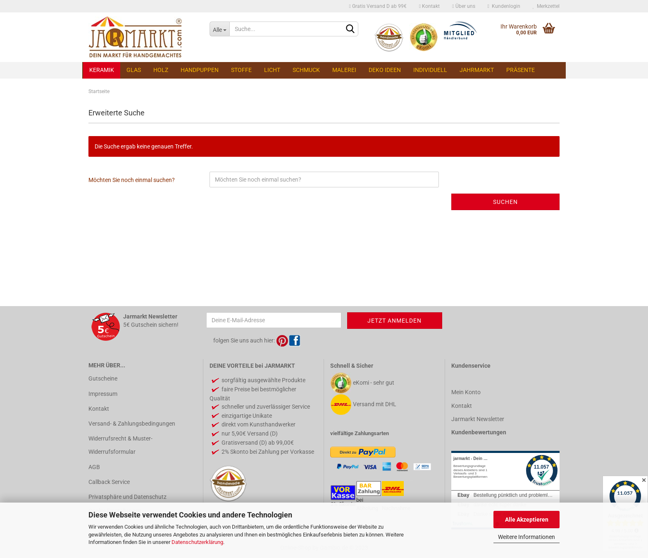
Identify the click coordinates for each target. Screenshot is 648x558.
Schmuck (306, 70)
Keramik (101, 70)
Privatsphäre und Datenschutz (127, 496)
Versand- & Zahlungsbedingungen (131, 423)
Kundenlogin (504, 6)
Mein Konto (466, 392)
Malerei (344, 70)
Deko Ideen (385, 70)
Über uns (463, 6)
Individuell (430, 70)
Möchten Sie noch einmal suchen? (131, 180)
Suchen (505, 202)
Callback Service (109, 482)
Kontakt (429, 6)
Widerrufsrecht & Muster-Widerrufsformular (120, 445)
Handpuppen (200, 70)
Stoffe (241, 70)
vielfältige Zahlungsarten (359, 433)
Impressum (102, 393)
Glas (133, 70)
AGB (94, 467)
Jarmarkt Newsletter (477, 419)
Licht (272, 70)
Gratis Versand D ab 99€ (377, 6)
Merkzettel (546, 6)
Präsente (520, 70)
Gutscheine (102, 378)
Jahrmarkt (477, 70)
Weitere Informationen (526, 537)
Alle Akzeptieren (526, 519)
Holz (160, 70)
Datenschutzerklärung (197, 542)
